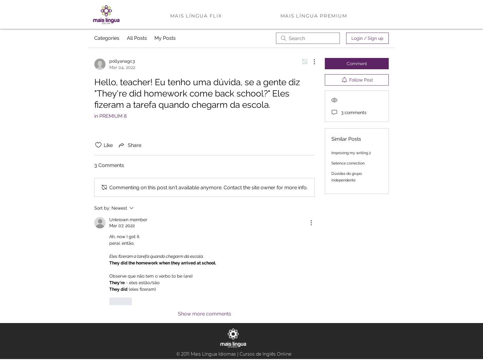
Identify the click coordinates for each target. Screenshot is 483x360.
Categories (106, 38)
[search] (308, 38)
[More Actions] (311, 61)
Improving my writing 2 (351, 153)
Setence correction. (348, 163)
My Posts (165, 38)
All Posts (137, 38)
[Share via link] (129, 145)
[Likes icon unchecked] (98, 145)
